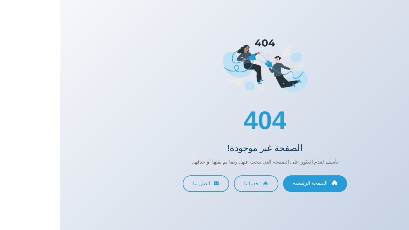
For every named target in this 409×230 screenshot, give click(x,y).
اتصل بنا (145, 183)
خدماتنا (195, 183)
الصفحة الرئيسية (254, 183)
